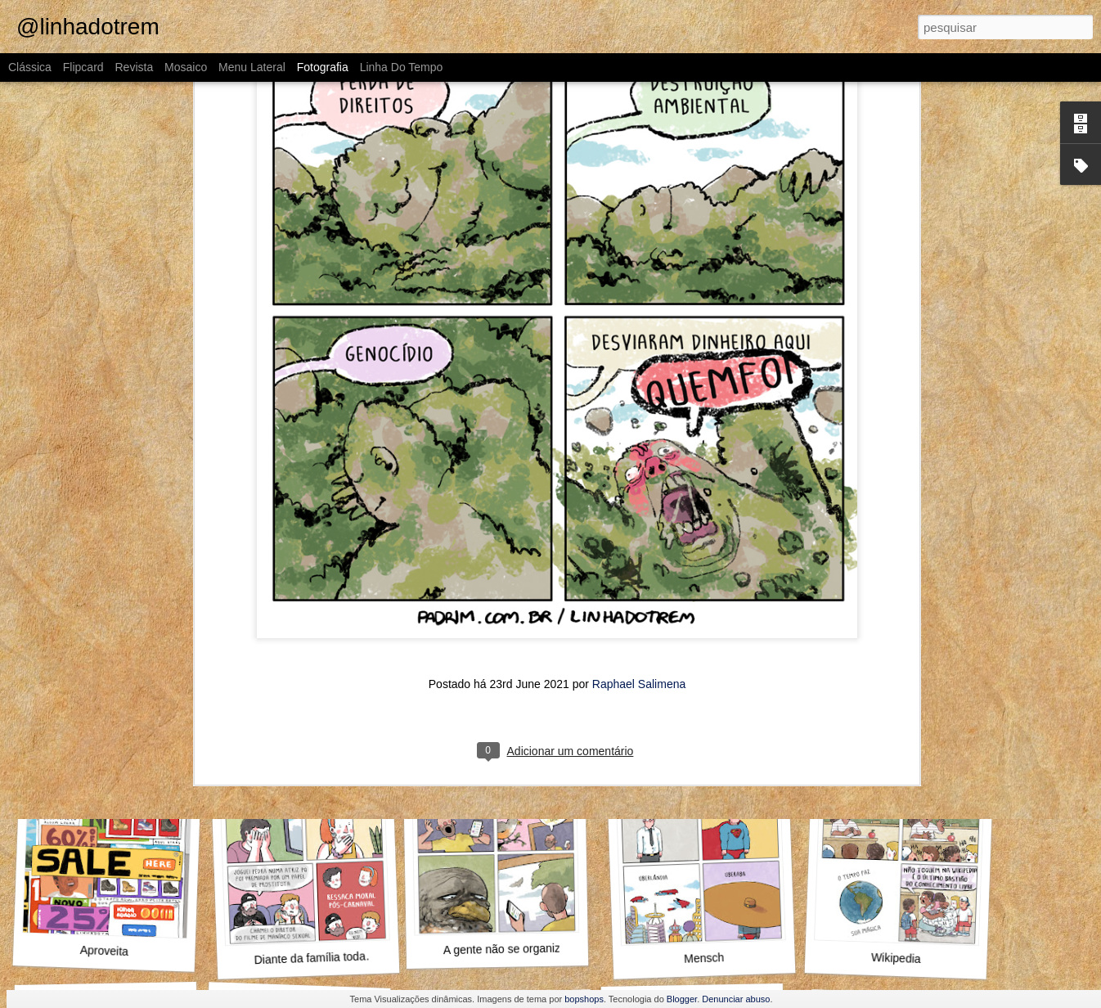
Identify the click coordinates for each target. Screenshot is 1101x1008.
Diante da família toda (310, 957)
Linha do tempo (401, 67)
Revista (134, 67)
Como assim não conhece (311, 726)
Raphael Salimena (638, 495)
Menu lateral (251, 67)
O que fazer (698, 736)
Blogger (682, 999)
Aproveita (104, 950)
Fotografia (322, 67)
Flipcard (83, 67)
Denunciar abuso (736, 999)
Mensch (704, 958)
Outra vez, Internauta (506, 736)
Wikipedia (896, 958)
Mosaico (185, 67)
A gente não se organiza (505, 949)
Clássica (30, 67)
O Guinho (100, 728)
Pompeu (896, 726)
